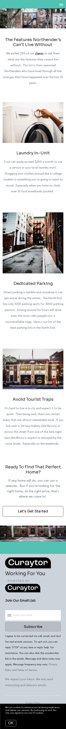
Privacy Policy (33, 703)
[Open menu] (61, 5)
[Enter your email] (36, 615)
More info (49, 713)
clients (39, 53)
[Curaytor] (22, 592)
